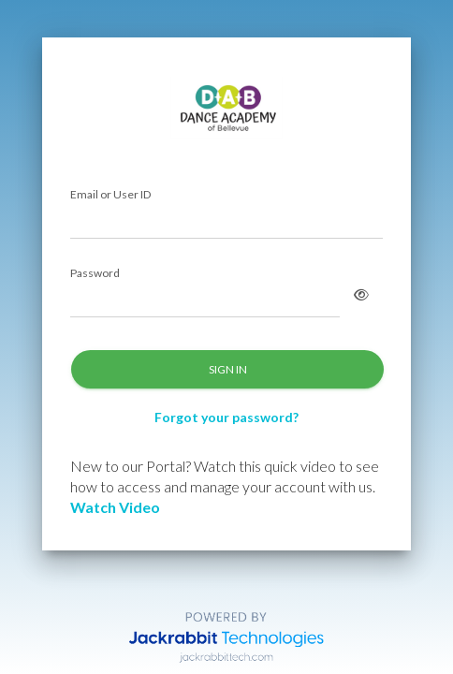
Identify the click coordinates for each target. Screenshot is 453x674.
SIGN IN (228, 369)
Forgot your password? (226, 417)
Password (95, 274)
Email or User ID (110, 195)
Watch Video (115, 507)
